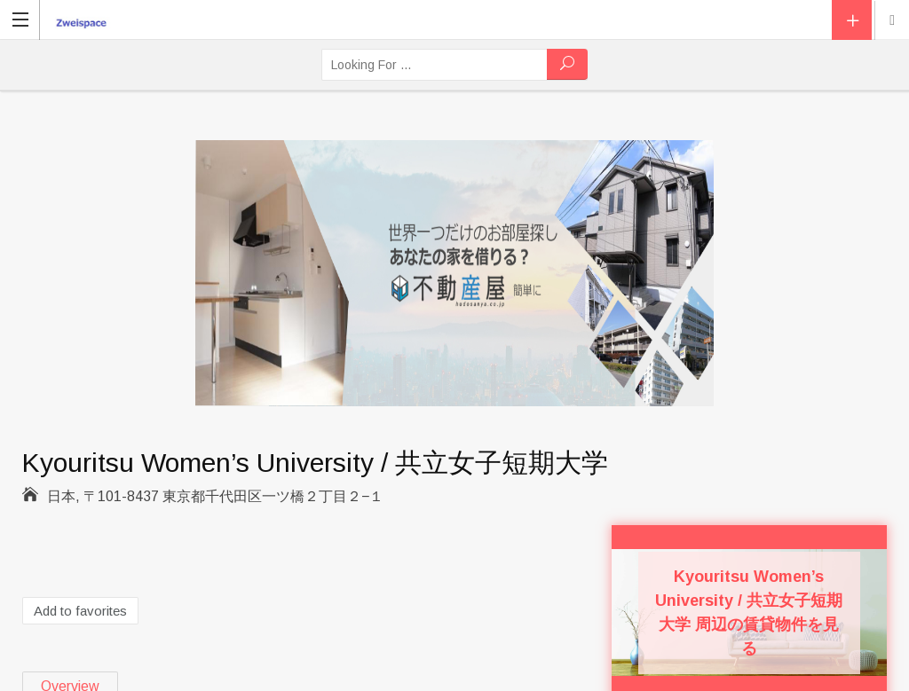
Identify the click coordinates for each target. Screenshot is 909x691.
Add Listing (852, 20)
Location (892, 20)
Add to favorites (80, 610)
